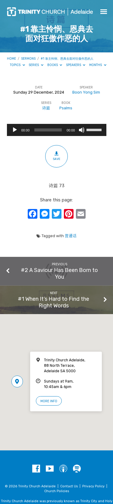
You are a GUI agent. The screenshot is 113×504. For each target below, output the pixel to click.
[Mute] (82, 130)
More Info (48, 401)
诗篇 (46, 108)
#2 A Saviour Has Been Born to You (59, 273)
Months (97, 65)
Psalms (65, 108)
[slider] (48, 129)
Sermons (28, 59)
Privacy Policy (93, 486)
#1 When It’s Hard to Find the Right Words (53, 302)
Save (56, 156)
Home (11, 59)
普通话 (71, 236)
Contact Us (69, 486)
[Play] (15, 130)
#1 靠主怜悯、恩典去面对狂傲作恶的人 (67, 59)
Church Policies (56, 491)
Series (36, 65)
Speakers (76, 65)
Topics (17, 65)
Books (54, 65)
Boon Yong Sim (86, 92)
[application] (56, 130)
